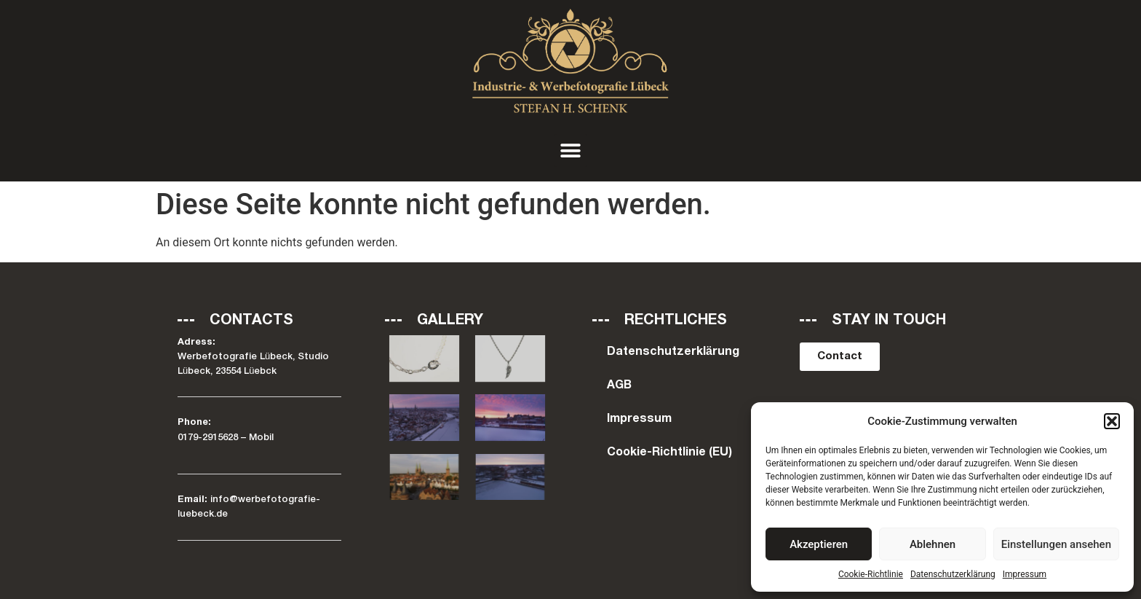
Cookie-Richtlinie (870, 574)
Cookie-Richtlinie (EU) (669, 452)
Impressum (1024, 574)
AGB (619, 385)
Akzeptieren (819, 544)
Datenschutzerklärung (952, 574)
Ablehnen (932, 544)
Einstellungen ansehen (1056, 544)
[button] (1112, 421)
